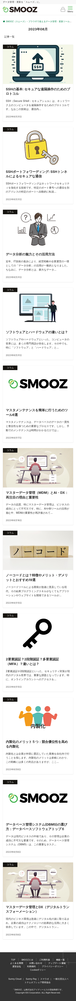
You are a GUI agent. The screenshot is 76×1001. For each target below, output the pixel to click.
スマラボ (44, 979)
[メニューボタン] (70, 9)
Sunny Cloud (14, 979)
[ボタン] (63, 11)
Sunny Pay (31, 979)
